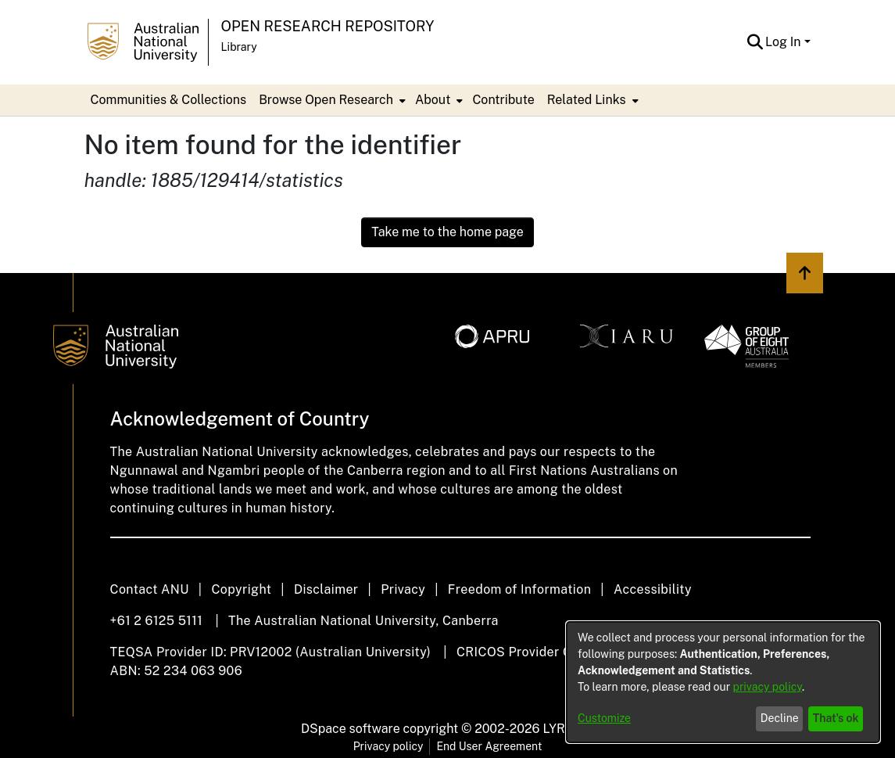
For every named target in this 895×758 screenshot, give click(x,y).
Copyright (241, 589)
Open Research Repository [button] (328, 26)
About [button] (432, 99)
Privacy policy (388, 746)
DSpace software (350, 728)
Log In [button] (784, 41)
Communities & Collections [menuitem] (169, 99)
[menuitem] (330, 100)
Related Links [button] (586, 99)
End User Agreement (489, 746)
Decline (780, 718)
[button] (754, 42)
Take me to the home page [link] (447, 232)
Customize (604, 718)
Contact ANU (149, 589)
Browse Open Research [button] (326, 99)
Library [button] (239, 47)
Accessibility (653, 589)
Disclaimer (326, 589)
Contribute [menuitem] (503, 99)
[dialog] (723, 682)
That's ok (836, 718)
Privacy (403, 589)
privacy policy (767, 687)
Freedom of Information (519, 589)
